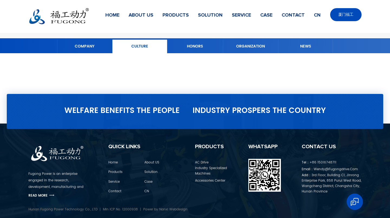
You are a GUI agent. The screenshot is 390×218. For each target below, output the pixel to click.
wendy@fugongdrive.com (330, 169)
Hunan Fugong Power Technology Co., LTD (63, 209)
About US (141, 15)
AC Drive (202, 162)
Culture (139, 46)
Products (175, 15)
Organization (250, 46)
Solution (210, 15)
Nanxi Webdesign (173, 209)
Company (85, 46)
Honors (195, 46)
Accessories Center (210, 180)
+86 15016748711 (319, 162)
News (305, 46)
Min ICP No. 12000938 (120, 209)
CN (317, 15)
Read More (38, 195)
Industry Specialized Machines (211, 171)
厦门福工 (345, 14)
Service (241, 15)
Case (266, 15)
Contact (293, 15)
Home (112, 15)
